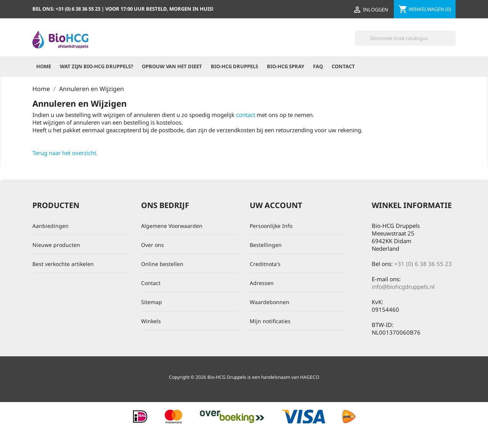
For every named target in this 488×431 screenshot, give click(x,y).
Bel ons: (66, 8)
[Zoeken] (405, 38)
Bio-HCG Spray (285, 66)
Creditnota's (265, 264)
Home (43, 66)
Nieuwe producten (56, 244)
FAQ (318, 66)
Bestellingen (266, 244)
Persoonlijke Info (271, 225)
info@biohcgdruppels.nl (403, 286)
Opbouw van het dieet (172, 66)
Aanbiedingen (50, 225)
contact (245, 115)
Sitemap (151, 302)
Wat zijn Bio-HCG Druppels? (96, 66)
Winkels (151, 321)
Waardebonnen (269, 302)
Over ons (152, 244)
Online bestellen (162, 264)
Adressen (262, 283)
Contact (343, 66)
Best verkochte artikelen (63, 264)
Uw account (276, 205)
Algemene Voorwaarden (171, 225)
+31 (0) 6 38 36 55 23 (423, 264)
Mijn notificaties (270, 321)
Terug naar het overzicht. (65, 153)
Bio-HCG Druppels (234, 66)
